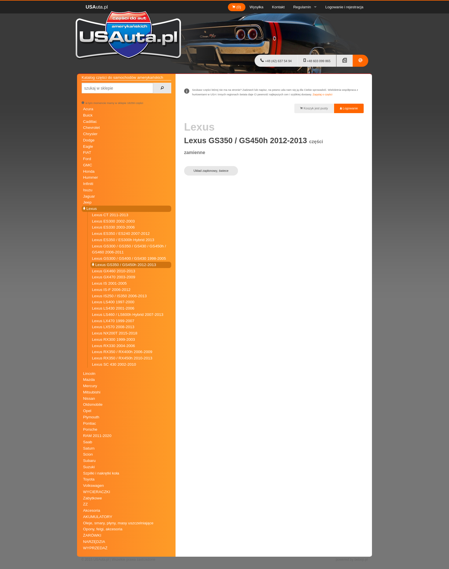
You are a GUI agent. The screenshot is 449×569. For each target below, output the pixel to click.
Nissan (89, 398)
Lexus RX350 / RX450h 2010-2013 (122, 358)
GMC (87, 165)
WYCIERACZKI (96, 492)
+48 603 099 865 (317, 60)
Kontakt (278, 7)
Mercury (90, 386)
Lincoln (89, 373)
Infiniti (88, 184)
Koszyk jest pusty (314, 108)
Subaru (89, 460)
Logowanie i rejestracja (344, 7)
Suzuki (89, 467)
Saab (87, 442)
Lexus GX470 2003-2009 (113, 277)
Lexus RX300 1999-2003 (113, 339)
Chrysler (90, 134)
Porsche (90, 429)
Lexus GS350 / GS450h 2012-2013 (124, 265)
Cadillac (90, 121)
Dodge (88, 140)
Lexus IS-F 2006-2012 (111, 290)
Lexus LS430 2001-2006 (113, 308)
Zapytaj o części (322, 94)
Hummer (90, 177)
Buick (87, 115)
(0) (236, 7)
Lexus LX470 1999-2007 (113, 321)
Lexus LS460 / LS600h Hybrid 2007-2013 (127, 314)
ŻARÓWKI (92, 535)
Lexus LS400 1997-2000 (113, 302)
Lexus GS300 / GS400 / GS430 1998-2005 (129, 258)
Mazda (89, 379)
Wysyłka (256, 7)
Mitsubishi (91, 392)
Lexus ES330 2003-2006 (113, 227)
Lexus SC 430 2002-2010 (114, 364)
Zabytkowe (92, 498)
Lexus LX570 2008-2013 (113, 327)
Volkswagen (93, 485)
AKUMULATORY (97, 517)
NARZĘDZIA (94, 542)
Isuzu (87, 190)
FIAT (87, 152)
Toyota (88, 479)
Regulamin (302, 7)
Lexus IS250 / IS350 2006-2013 (119, 296)
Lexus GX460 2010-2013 (113, 271)
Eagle (88, 146)
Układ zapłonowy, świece (211, 170)
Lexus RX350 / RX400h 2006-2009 (122, 352)
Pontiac (89, 423)
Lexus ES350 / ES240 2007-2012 (121, 233)
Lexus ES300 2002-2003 (113, 221)
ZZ (85, 504)
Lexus (90, 208)
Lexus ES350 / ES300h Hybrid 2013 (123, 240)
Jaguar (89, 196)
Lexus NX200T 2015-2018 (114, 333)
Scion (88, 454)
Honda (88, 171)
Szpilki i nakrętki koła (101, 473)
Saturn (88, 448)
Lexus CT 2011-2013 (110, 215)
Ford (87, 159)
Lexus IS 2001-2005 (109, 283)
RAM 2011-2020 (97, 436)
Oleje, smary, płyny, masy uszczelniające (118, 523)
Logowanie (349, 108)
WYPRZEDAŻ (95, 548)
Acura (88, 109)
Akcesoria (91, 510)
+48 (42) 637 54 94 (276, 60)
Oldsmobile (93, 404)
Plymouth (91, 417)
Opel (87, 411)
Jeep (87, 202)
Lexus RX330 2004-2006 (113, 346)
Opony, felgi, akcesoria (102, 529)
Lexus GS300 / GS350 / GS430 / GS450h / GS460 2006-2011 (129, 249)
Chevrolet (91, 127)
